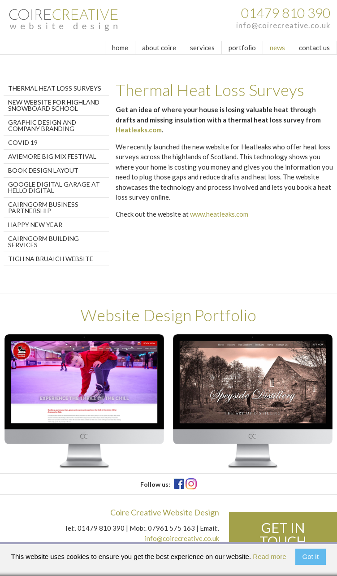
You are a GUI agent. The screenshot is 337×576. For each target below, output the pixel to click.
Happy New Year (35, 224)
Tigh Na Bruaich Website (50, 258)
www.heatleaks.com (219, 214)
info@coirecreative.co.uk (283, 25)
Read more (269, 556)
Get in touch (283, 534)
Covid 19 (23, 142)
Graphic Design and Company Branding (42, 125)
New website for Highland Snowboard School (53, 105)
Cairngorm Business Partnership (43, 207)
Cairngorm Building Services (43, 242)
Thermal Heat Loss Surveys (54, 88)
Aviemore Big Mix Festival (52, 156)
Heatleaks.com (139, 130)
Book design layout (43, 170)
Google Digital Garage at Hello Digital (54, 187)
